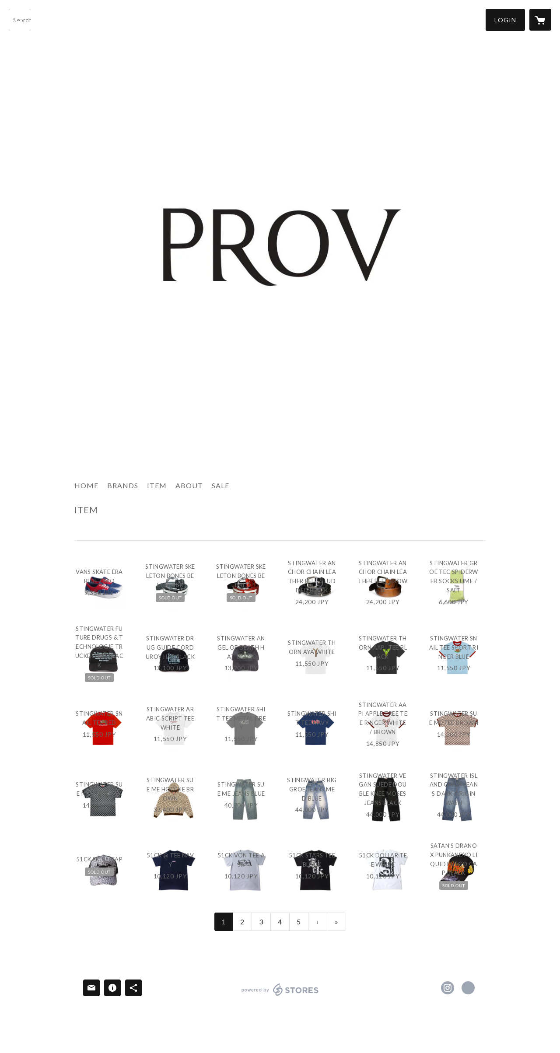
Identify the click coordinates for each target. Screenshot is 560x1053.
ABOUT (189, 485)
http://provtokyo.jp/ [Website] (468, 987)
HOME (86, 485)
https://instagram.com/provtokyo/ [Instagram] (447, 987)
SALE (220, 485)
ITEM (157, 485)
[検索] (20, 20)
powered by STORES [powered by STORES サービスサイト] (280, 995)
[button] (505, 20)
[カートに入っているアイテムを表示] (540, 20)
